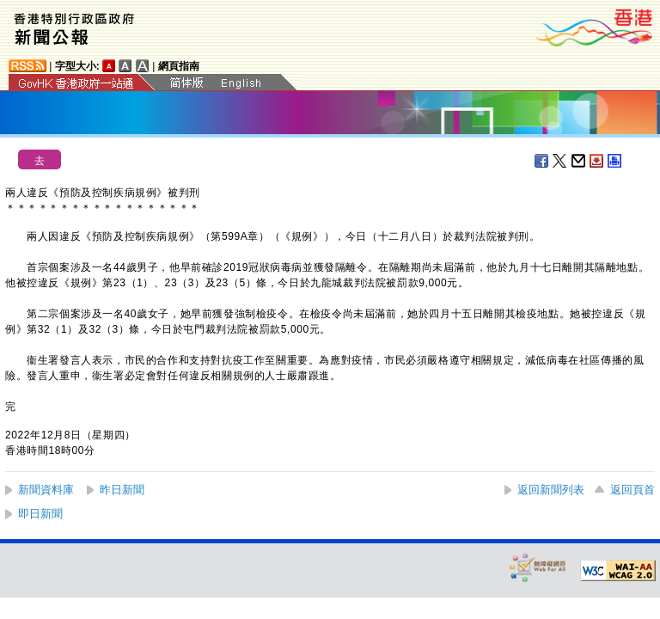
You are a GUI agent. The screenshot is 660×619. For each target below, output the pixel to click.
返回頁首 (632, 489)
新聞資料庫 (46, 489)
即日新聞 (40, 513)
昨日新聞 (122, 489)
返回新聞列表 (550, 489)
